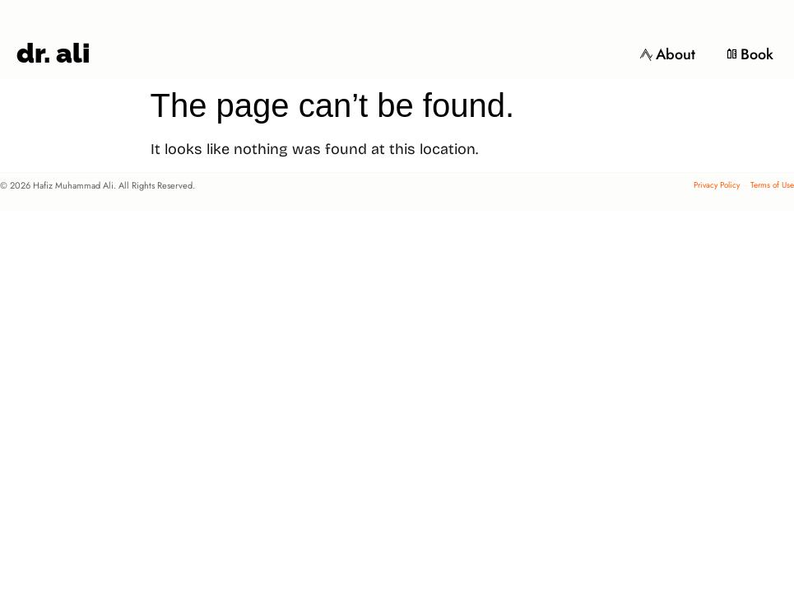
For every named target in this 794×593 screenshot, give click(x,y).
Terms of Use (772, 185)
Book (749, 54)
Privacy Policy (717, 185)
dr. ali (53, 53)
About (667, 54)
